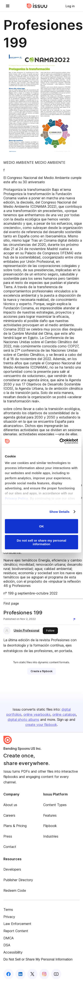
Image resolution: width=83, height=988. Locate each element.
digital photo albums (23, 719)
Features (50, 815)
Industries (50, 836)
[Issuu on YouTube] (56, 974)
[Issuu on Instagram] (44, 974)
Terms (8, 909)
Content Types (55, 805)
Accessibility (13, 952)
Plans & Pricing (15, 826)
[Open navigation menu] (7, 6)
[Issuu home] (37, 6)
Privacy (9, 917)
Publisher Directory (18, 880)
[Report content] (75, 619)
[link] (70, 6)
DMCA (8, 938)
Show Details (59, 511)
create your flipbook (41, 724)
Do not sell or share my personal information (41, 542)
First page (11, 603)
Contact (9, 847)
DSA (6, 945)
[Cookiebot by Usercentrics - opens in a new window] (59, 441)
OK (41, 526)
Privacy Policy (16, 498)
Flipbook (50, 826)
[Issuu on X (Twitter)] (32, 974)
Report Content (15, 931)
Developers (12, 869)
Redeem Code (14, 890)
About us (10, 805)
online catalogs (64, 714)
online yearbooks (36, 714)
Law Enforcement (17, 924)
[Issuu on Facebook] (8, 974)
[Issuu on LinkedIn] (20, 974)
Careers (9, 815)
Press (7, 836)
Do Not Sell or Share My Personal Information (38, 959)
